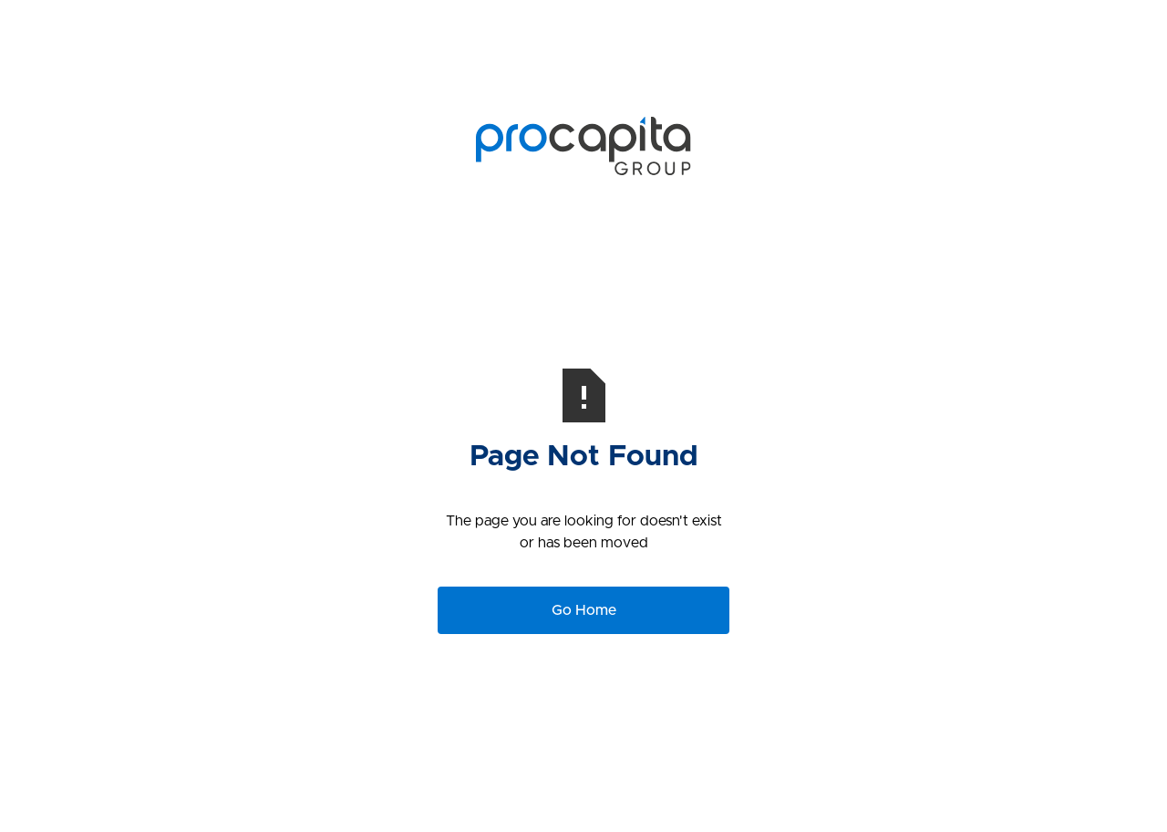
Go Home (584, 610)
